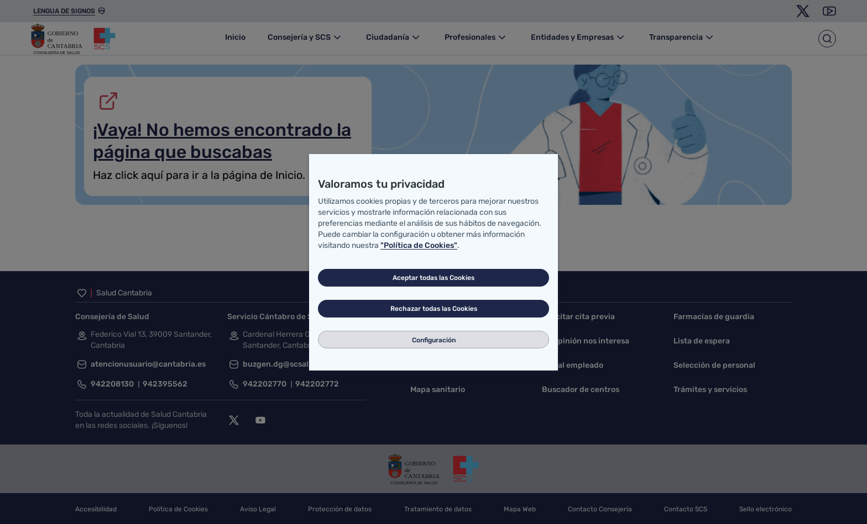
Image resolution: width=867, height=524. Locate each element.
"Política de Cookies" (418, 245)
